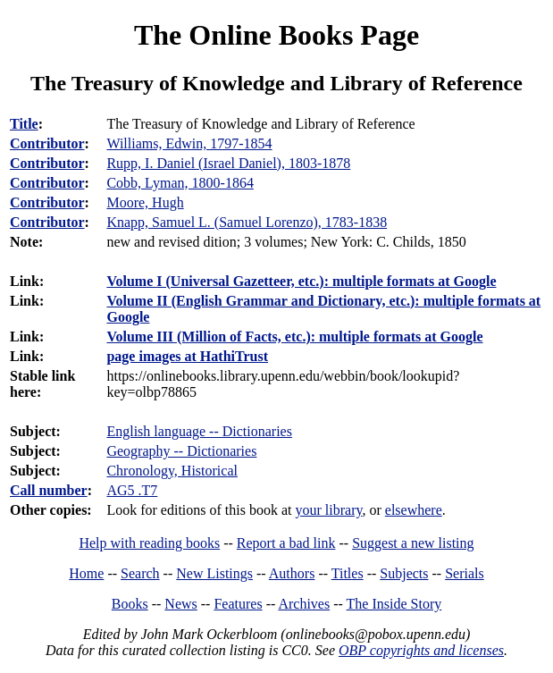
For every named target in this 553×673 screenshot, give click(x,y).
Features (238, 603)
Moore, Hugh (144, 202)
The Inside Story (394, 603)
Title (24, 123)
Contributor (47, 143)
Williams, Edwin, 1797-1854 (189, 143)
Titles (347, 573)
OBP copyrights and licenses (421, 650)
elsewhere (413, 509)
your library (329, 509)
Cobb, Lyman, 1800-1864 (179, 182)
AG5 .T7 (131, 490)
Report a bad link (286, 543)
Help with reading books (149, 543)
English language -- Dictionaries (199, 431)
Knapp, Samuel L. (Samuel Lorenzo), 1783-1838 (246, 222)
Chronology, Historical (172, 470)
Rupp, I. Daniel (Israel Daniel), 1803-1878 (228, 163)
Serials (464, 573)
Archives (304, 603)
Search (140, 573)
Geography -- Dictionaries (181, 450)
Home (86, 573)
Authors (292, 573)
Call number (49, 490)
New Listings (214, 573)
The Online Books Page (276, 35)
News (180, 603)
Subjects (404, 573)
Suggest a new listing (412, 543)
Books (130, 603)
